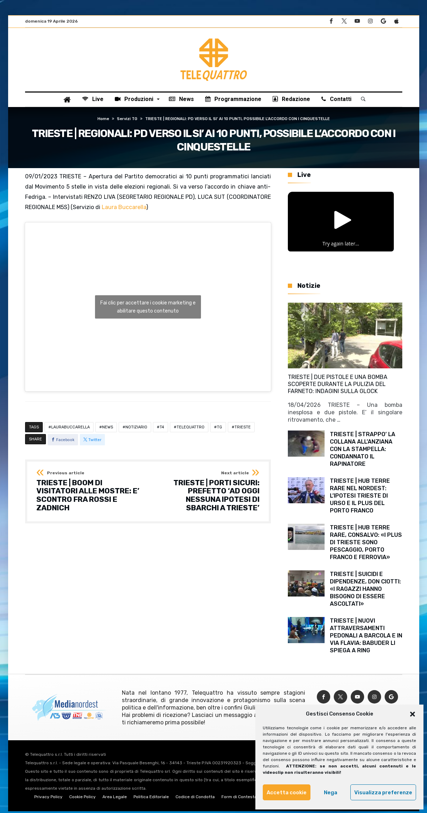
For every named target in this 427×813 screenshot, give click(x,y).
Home (103, 120)
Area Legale (114, 798)
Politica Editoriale (151, 798)
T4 (162, 428)
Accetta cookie (287, 792)
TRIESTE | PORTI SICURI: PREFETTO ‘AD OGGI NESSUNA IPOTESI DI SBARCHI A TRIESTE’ (206, 493)
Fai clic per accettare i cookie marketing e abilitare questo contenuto (148, 308)
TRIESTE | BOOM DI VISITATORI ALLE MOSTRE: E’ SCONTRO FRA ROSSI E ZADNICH (89, 493)
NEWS (107, 428)
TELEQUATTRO (190, 428)
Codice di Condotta (195, 798)
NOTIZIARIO (136, 428)
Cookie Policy (82, 798)
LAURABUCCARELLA (70, 428)
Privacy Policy (48, 798)
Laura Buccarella (124, 208)
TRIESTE (243, 428)
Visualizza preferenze (383, 792)
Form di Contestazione (244, 798)
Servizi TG (127, 120)
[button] (412, 714)
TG (219, 428)
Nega (330, 792)
